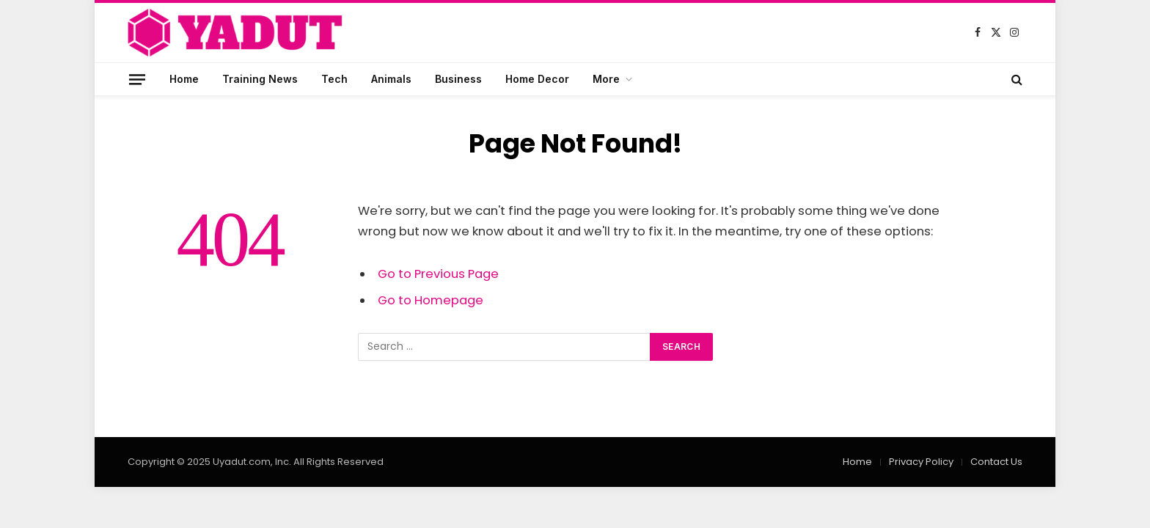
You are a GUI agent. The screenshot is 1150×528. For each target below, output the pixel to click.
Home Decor (537, 79)
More (606, 79)
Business (458, 79)
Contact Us (996, 462)
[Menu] (137, 78)
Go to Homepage (430, 300)
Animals (391, 79)
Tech (334, 79)
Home (184, 79)
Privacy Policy (921, 462)
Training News (260, 79)
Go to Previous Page (438, 273)
